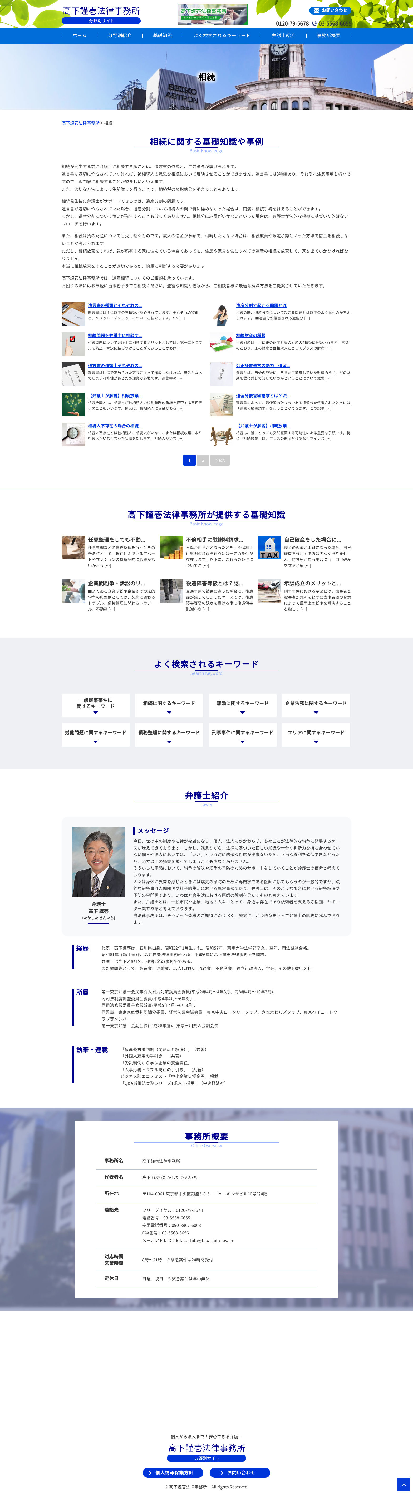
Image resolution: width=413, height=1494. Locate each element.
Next (220, 460)
